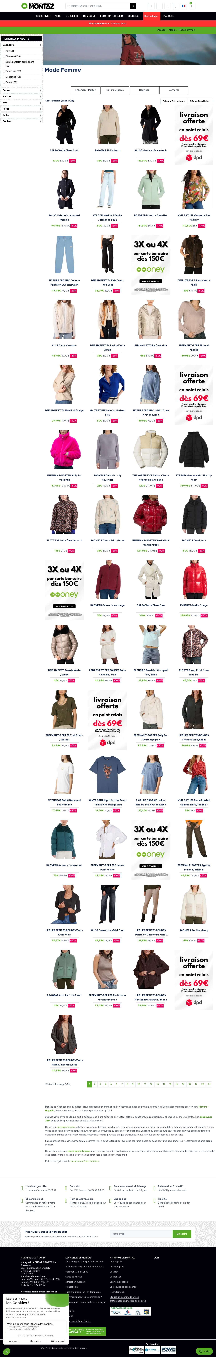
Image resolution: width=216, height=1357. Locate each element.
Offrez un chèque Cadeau (78, 1321)
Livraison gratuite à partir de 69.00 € (84, 1261)
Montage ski (71, 1287)
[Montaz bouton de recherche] (133, 6)
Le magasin (116, 1261)
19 (196, 1084)
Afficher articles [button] (199, 101)
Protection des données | (58, 1348)
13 (157, 1084)
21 (209, 1084)
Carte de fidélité (73, 1276)
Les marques (116, 1266)
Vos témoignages (119, 1282)
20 (202, 1084)
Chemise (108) (13, 56)
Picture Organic (115, 90)
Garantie (69, 1311)
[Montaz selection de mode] (176, 6)
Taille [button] (21, 115)
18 (189, 1084)
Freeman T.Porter (85, 90)
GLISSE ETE (72, 16)
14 (164, 1084)
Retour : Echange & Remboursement (84, 1266)
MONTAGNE (89, 16)
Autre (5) (10, 51)
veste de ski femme (78, 1151)
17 (183, 1084)
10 (139, 1084)
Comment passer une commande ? (83, 1297)
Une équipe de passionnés (123, 1287)
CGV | (43, 1348)
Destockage (150, 16)
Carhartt (174, 90)
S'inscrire (182, 1234)
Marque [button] (21, 96)
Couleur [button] (21, 121)
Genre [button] (21, 90)
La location (115, 1276)
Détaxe (69, 1316)
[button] (151, 6)
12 (151, 1084)
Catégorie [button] (21, 44)
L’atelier (114, 1271)
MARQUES (168, 16)
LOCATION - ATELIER (111, 16)
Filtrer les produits (15, 38)
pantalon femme (66, 1127)
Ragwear (144, 90)
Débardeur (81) (13, 71)
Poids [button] (21, 108)
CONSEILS (133, 16)
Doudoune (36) (13, 77)
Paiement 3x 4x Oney (76, 1271)
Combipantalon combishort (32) (20, 64)
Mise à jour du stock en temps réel (83, 1292)
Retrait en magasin (75, 1282)
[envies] (159, 6)
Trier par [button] (173, 101)
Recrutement (117, 1292)
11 (145, 1084)
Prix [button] (21, 102)
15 (170, 1084)
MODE (58, 16)
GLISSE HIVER (42, 16)
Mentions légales (78, 1348)
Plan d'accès (27, 1273)
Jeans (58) (11, 82)
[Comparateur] (167, 6)
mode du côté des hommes (85, 1161)
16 (177, 1084)
